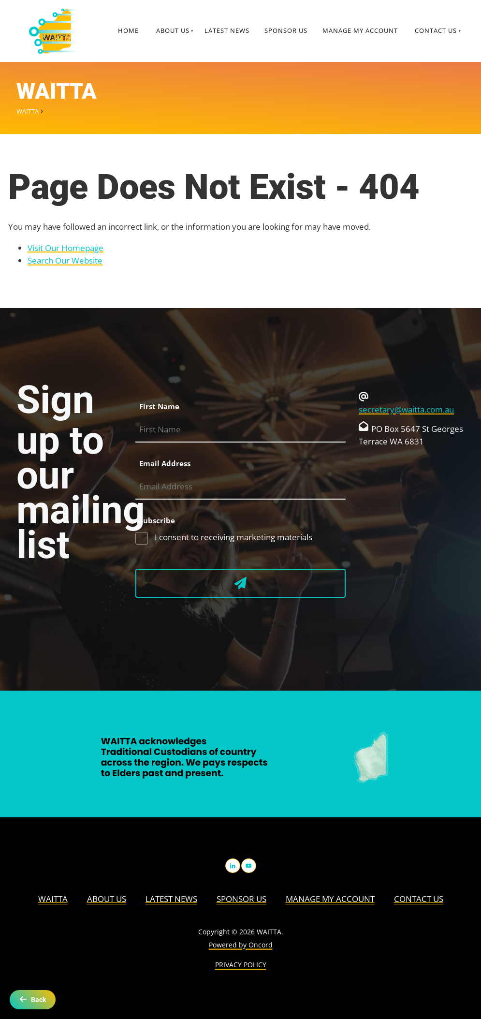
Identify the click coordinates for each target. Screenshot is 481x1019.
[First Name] (240, 430)
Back (32, 999)
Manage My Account (360, 30)
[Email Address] (240, 487)
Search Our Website (65, 260)
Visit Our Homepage (65, 247)
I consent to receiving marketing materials (232, 537)
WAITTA (27, 111)
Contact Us (436, 30)
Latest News (226, 30)
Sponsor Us (285, 30)
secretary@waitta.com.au (406, 409)
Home (128, 30)
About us (172, 30)
